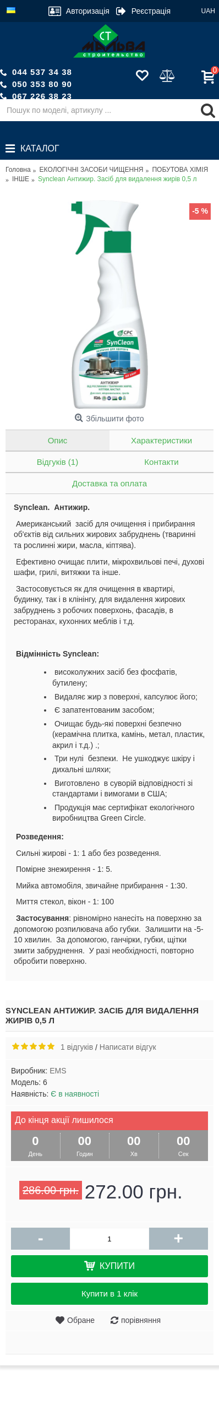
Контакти (161, 461)
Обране (81, 1320)
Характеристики (161, 440)
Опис (58, 440)
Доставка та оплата (109, 483)
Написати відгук (128, 1047)
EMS (58, 1070)
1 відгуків (77, 1047)
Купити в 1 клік (109, 1293)
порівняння (141, 1320)
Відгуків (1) (57, 461)
